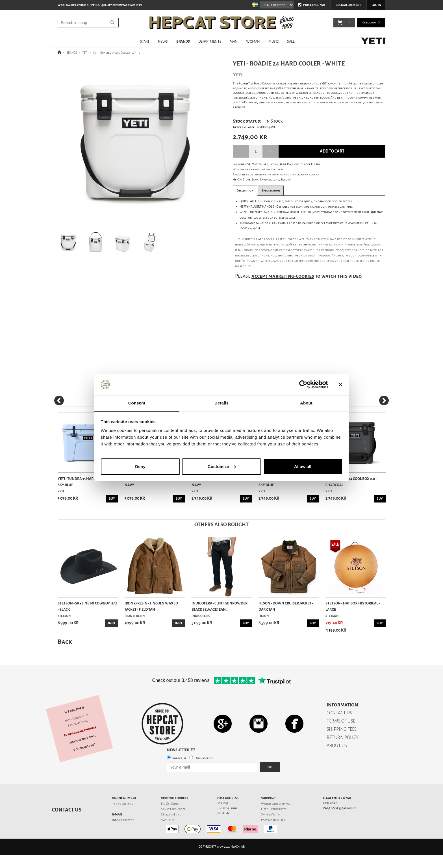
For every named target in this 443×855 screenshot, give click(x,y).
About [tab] (306, 403)
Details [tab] (221, 403)
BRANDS (183, 41)
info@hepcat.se (123, 820)
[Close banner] (340, 384)
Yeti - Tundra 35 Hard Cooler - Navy (151, 481)
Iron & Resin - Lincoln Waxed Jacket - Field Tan (151, 606)
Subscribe (179, 758)
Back (65, 642)
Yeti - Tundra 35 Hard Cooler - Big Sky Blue (88, 481)
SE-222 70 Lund (171, 814)
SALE (290, 41)
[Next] (384, 400)
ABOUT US (337, 746)
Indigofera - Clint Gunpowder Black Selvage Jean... (219, 606)
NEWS (163, 41)
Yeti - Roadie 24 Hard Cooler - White (116, 53)
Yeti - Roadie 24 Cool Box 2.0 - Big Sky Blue (287, 481)
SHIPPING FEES (342, 729)
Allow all (302, 466)
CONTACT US (339, 713)
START (144, 41)
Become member (348, 5)
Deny (140, 466)
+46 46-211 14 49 (122, 804)
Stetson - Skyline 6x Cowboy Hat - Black (87, 606)
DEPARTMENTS (210, 41)
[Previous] (59, 400)
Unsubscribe (204, 758)
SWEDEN (167, 820)
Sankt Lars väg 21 (173, 809)
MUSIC (273, 41)
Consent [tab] (137, 403)
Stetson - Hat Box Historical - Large (352, 606)
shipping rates (276, 809)
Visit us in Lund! (84, 747)
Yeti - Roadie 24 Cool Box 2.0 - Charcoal (351, 481)
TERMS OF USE (341, 721)
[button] (340, 22)
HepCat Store (170, 804)
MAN (234, 41)
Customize (222, 466)
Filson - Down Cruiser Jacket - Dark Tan (286, 606)
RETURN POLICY (343, 737)
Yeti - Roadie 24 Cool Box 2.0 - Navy (217, 481)
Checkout (369, 22)
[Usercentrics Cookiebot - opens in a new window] (303, 384)
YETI (85, 53)
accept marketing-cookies (282, 276)
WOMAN (253, 41)
